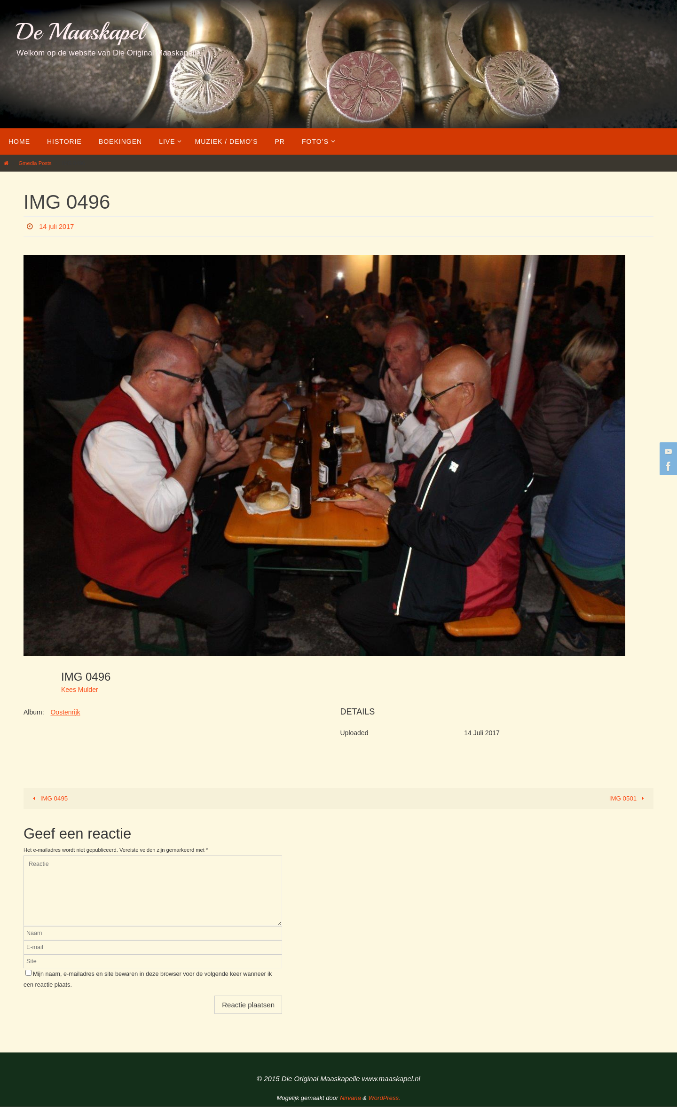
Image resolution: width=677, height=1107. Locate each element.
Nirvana (350, 1098)
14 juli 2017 (58, 226)
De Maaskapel (80, 32)
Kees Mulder (79, 689)
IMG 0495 (50, 798)
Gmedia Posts (34, 163)
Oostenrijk (65, 712)
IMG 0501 (627, 798)
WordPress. (385, 1098)
